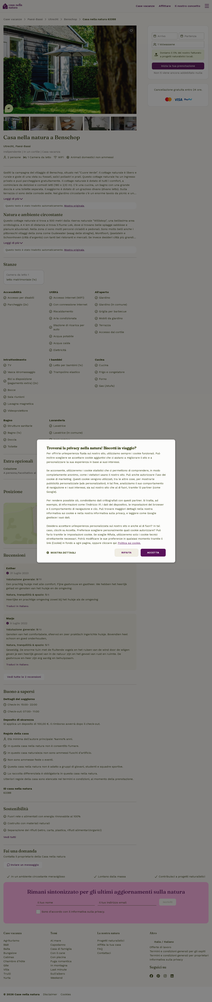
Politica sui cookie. (129, 543)
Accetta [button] (153, 552)
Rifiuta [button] (126, 552)
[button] (61, 552)
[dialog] (106, 501)
